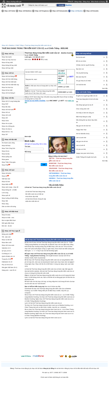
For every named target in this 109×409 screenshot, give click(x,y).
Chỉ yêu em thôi (81, 149)
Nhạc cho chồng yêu (8, 126)
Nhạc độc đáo (6, 107)
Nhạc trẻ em (5, 151)
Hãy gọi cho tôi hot (82, 141)
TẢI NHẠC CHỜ (13, 6)
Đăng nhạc (86, 1)
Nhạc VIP (5, 134)
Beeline (11, 45)
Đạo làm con (80, 69)
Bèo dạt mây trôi (81, 77)
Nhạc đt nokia (6, 215)
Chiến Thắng (19, 45)
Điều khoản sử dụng (98, 1)
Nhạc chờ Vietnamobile (60, 11)
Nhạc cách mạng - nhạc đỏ (10, 187)
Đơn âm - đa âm (7, 226)
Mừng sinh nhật (6, 234)
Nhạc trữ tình (6, 181)
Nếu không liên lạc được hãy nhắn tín (86, 121)
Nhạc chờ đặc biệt (11, 139)
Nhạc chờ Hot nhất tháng (9, 79)
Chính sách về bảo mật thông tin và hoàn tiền (54, 377)
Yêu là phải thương (82, 73)
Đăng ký (70, 1)
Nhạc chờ (5, 45)
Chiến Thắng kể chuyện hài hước (86, 157)
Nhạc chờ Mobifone (25, 11)
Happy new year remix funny (85, 153)
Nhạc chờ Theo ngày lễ (12, 231)
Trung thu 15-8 (6, 259)
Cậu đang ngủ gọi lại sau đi (84, 105)
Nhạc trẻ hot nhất (7, 90)
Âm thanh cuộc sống (8, 143)
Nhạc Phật (5, 165)
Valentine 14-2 (6, 248)
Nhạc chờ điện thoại (11, 211)
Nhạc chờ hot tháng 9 (8, 76)
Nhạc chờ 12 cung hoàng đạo (11, 101)
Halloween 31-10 (7, 262)
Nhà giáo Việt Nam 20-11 (9, 267)
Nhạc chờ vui (6, 112)
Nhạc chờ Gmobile (92, 11)
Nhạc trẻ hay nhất (7, 62)
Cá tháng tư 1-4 (6, 253)
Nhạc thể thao (6, 145)
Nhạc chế (5, 118)
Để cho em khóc (81, 61)
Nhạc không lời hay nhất (9, 65)
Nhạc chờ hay (9, 53)
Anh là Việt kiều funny (82, 133)
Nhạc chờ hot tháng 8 (8, 93)
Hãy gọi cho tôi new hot (83, 126)
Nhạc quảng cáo (7, 156)
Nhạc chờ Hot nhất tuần (9, 82)
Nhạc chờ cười (6, 115)
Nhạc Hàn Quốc (7, 57)
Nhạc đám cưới (6, 242)
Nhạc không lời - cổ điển (9, 190)
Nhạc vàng (5, 203)
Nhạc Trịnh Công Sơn (8, 148)
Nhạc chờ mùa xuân (8, 245)
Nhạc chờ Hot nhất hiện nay (10, 84)
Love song (5, 192)
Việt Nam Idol (6, 179)
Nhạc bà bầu (6, 154)
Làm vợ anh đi (80, 145)
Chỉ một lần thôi (81, 84)
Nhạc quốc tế (6, 195)
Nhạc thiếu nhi (6, 184)
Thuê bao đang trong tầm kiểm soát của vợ (38, 45)
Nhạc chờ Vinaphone (42, 11)
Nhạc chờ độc (9, 98)
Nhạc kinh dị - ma (7, 131)
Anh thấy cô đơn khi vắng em (85, 113)
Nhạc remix (5, 120)
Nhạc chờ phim (6, 173)
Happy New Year (81, 129)
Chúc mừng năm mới (82, 109)
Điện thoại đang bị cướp (83, 116)
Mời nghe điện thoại (8, 223)
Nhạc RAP (5, 104)
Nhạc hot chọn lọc (7, 87)
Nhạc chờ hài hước (8, 109)
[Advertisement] (50, 337)
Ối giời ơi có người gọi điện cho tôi (86, 96)
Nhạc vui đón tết (7, 240)
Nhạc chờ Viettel (9, 11)
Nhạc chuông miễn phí (14, 1)
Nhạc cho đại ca (7, 129)
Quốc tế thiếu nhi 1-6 (8, 256)
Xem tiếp (105, 88)
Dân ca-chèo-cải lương (9, 206)
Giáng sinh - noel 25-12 (9, 270)
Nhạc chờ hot (9, 73)
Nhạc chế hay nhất (7, 68)
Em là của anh (80, 57)
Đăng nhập (78, 1)
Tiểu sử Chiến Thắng (56, 185)
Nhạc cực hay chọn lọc (9, 59)
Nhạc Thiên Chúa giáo (9, 162)
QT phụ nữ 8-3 (6, 251)
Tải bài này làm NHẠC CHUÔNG (35, 101)
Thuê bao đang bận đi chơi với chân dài (87, 100)
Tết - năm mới (6, 237)
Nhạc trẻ (4, 176)
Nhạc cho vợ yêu (7, 123)
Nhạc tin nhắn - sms (8, 217)
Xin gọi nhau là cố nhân (83, 80)
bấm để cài (61, 73)
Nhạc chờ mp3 (9, 170)
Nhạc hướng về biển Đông (10, 198)
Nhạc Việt (5, 201)
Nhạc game (5, 159)
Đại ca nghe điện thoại (9, 220)
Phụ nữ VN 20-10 (7, 264)
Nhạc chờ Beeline (77, 11)
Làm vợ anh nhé (81, 137)
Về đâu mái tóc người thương (85, 65)
